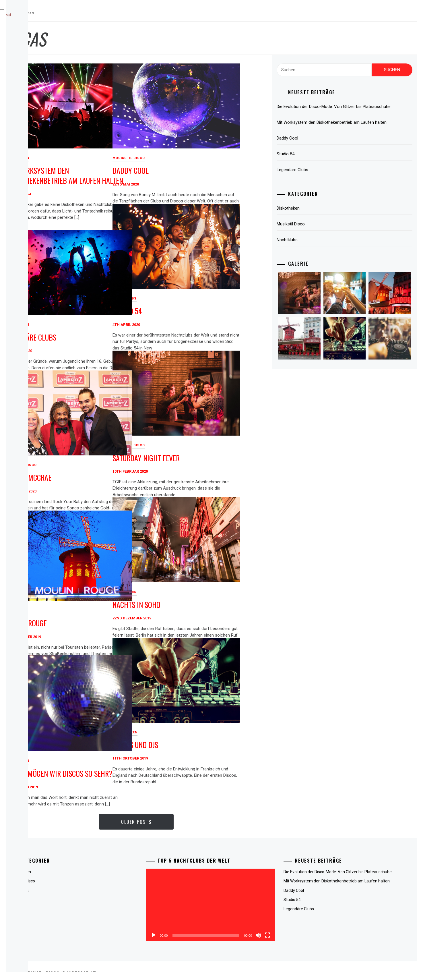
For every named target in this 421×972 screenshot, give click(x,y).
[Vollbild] (296, 919)
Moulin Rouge (111, 603)
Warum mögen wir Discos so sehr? (134, 757)
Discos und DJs (221, 726)
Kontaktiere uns (40, 58)
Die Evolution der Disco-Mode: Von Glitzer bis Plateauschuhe (349, 110)
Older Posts (194, 821)
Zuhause (31, 33)
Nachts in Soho (223, 586)
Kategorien (52, 46)
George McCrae (113, 458)
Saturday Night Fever (232, 439)
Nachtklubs (211, 280)
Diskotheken (102, 139)
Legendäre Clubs (116, 318)
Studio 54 (213, 292)
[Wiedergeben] (211, 919)
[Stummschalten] (287, 919)
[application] (253, 897)
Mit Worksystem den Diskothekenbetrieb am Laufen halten (138, 161)
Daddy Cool (217, 152)
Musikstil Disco (215, 139)
